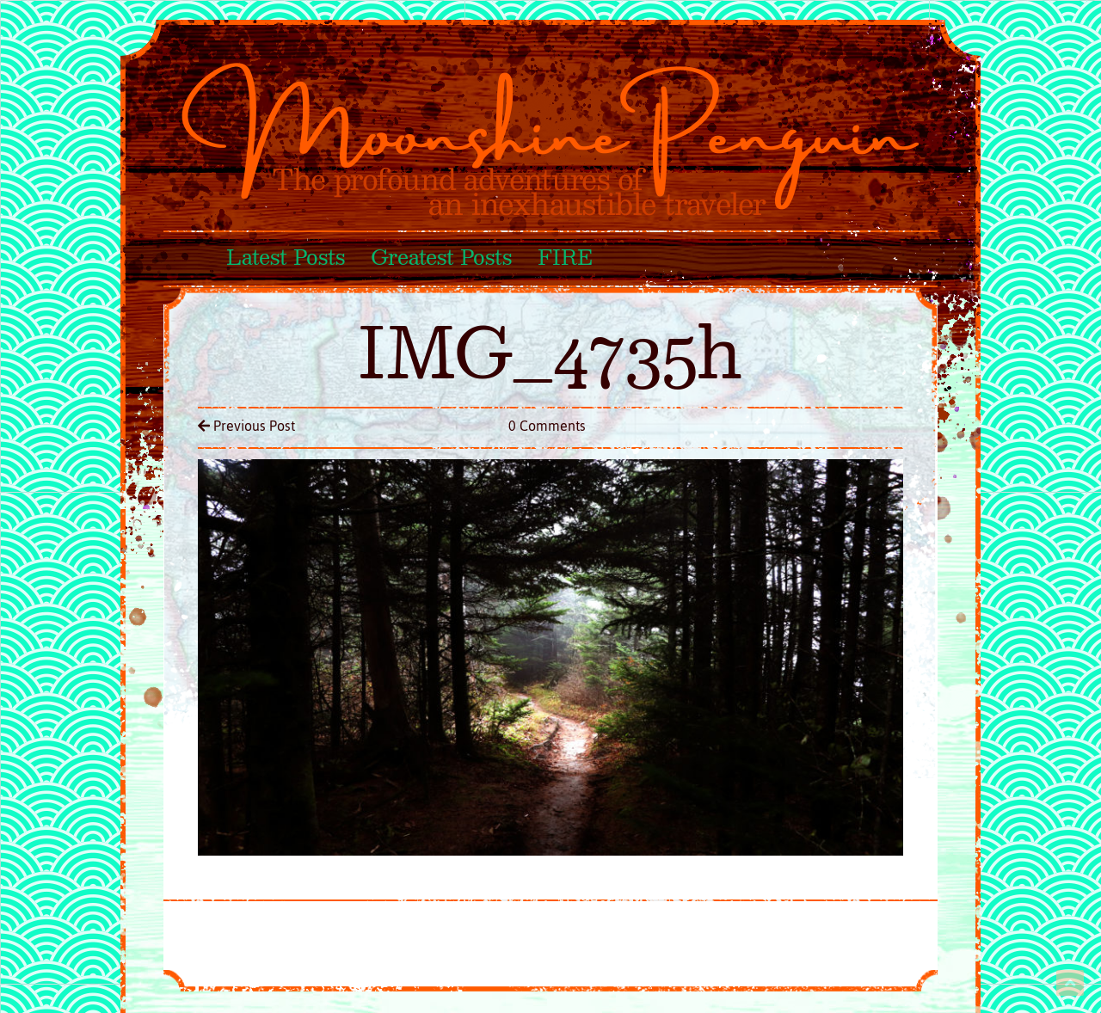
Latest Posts (285, 259)
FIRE (565, 259)
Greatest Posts (441, 259)
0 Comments (547, 425)
